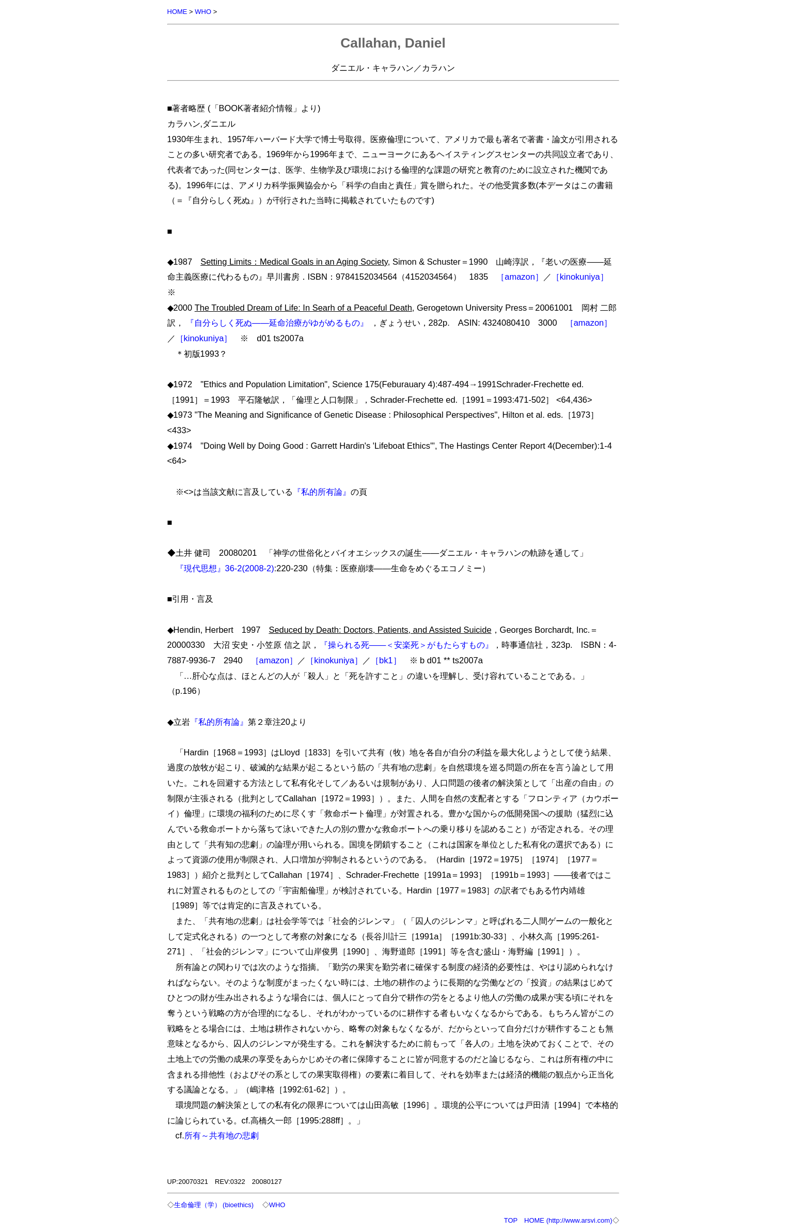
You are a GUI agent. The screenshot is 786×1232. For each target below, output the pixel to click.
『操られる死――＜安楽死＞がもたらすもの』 (407, 644)
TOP (510, 1220)
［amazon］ (519, 276)
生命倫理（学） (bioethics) (214, 1205)
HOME (177, 12)
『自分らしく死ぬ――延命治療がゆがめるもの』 (277, 322)
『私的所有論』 (322, 491)
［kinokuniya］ (580, 276)
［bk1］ (386, 660)
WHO (203, 12)
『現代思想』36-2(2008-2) (225, 568)
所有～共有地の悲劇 (221, 1135)
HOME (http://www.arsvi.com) (568, 1220)
